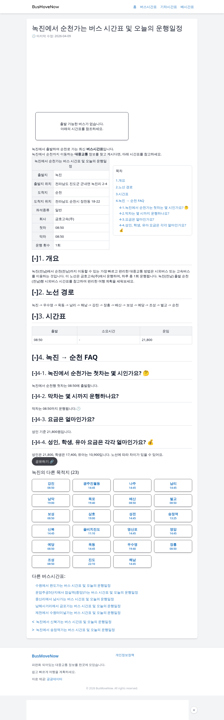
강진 (50, 485)
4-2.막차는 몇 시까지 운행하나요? (144, 213)
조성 (50, 562)
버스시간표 (148, 6)
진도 (91, 562)
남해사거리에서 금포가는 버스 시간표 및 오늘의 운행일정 (78, 606)
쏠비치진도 (91, 531)
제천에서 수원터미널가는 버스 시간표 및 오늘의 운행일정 (78, 612)
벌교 (173, 501)
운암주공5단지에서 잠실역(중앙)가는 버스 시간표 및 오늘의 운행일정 (86, 592)
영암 (173, 531)
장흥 (173, 546)
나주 (132, 485)
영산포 (132, 531)
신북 (50, 531)
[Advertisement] (112, 74)
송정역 (173, 516)
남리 (173, 485)
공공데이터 (54, 679)
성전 (132, 516)
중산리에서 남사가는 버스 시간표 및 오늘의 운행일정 (74, 599)
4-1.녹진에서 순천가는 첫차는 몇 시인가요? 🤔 (154, 207)
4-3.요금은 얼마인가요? (136, 219)
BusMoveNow (45, 656)
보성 (50, 516)
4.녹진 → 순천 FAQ (130, 200)
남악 (50, 501)
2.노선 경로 (124, 187)
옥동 (91, 546)
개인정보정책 (125, 655)
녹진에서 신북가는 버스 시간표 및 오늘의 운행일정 (72, 622)
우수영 (132, 546)
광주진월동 (91, 485)
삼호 (91, 516)
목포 (91, 501)
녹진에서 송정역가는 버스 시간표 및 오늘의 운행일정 (73, 630)
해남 (132, 562)
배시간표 (187, 6)
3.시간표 (122, 194)
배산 (132, 501)
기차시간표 (168, 6)
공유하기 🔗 (44, 461)
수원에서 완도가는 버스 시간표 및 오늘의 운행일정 (73, 585)
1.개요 (120, 180)
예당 (50, 546)
